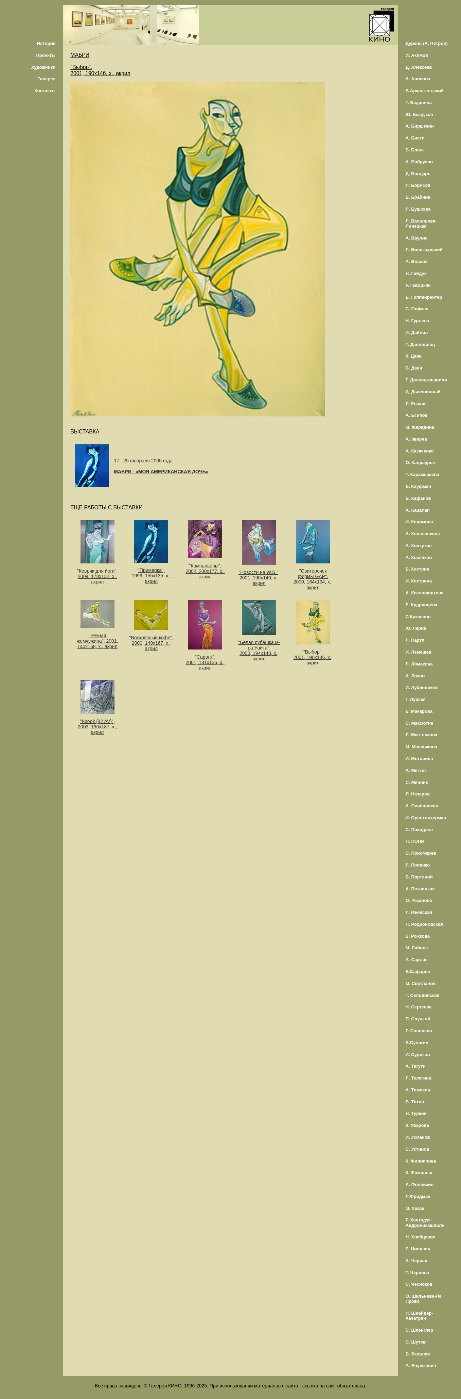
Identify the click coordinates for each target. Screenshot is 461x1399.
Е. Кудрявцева (422, 604)
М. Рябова (417, 947)
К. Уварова (417, 1125)
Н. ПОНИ (415, 841)
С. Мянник (417, 782)
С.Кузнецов (418, 616)
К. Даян (414, 356)
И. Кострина (419, 580)
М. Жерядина (420, 427)
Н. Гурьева (417, 320)
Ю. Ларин (416, 628)
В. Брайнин (418, 197)
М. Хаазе (415, 1208)
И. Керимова (419, 521)
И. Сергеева (419, 1006)
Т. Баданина (419, 102)
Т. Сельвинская (423, 995)
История (46, 43)
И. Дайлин (417, 332)
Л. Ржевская (419, 912)
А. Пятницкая (420, 888)
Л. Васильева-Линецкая (421, 223)
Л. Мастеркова (422, 734)
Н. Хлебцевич (421, 1236)
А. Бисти (415, 138)
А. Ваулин (417, 238)
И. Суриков (418, 1054)
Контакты (44, 90)
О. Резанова (419, 900)
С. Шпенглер (419, 1330)
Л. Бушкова (418, 209)
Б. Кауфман (418, 486)
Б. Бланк (415, 149)
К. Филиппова (421, 1161)
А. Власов (417, 261)
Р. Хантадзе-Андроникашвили (425, 1222)
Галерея (46, 78)
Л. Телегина (418, 1078)
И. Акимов (417, 55)
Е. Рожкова (418, 936)
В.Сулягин (417, 1042)
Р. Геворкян (418, 285)
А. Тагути (416, 1066)
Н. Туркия (416, 1113)
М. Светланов (421, 983)
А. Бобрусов (419, 161)
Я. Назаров (418, 793)
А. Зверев (416, 439)
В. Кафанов (418, 498)
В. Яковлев (418, 1353)
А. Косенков (419, 557)
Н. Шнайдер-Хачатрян (419, 1316)
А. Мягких (416, 770)
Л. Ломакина (419, 663)
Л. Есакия (416, 403)
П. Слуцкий (418, 1018)
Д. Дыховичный (423, 391)
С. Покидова (419, 829)
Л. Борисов (418, 185)
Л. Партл (415, 640)
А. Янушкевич (421, 1365)
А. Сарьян (417, 959)
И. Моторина (419, 758)
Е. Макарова (419, 711)
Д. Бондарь (418, 173)
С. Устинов (417, 1149)
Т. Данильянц (420, 344)
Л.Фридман (418, 1196)
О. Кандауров (421, 462)
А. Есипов (417, 415)
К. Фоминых (419, 1172)
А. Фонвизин (420, 1184)
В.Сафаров (418, 971)
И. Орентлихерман (426, 817)
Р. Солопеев (419, 1030)
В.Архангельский (425, 90)
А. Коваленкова (423, 533)
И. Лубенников (422, 687)
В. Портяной (419, 876)
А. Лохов (415, 675)
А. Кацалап (418, 510)
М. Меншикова (421, 746)
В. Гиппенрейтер (424, 297)
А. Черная (416, 1260)
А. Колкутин (419, 545)
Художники (43, 67)
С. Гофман (417, 308)
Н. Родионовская (424, 924)
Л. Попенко (418, 865)
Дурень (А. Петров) (427, 43)
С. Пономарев (421, 853)
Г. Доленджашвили (426, 379)
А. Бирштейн (420, 126)
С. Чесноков (419, 1284)
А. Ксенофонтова (425, 592)
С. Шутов (416, 1342)
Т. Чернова (417, 1272)
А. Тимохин (418, 1089)
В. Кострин (417, 569)
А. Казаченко (420, 451)
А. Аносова (418, 78)
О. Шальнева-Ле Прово (424, 1299)
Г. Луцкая (416, 699)
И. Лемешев (418, 652)
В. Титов (415, 1101)
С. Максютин (419, 723)
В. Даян (414, 368)
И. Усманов (418, 1137)
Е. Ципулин (418, 1248)
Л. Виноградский (424, 249)
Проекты (45, 55)
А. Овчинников (422, 805)
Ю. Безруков (419, 114)
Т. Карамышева (422, 474)
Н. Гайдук (416, 273)
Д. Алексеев (419, 67)
